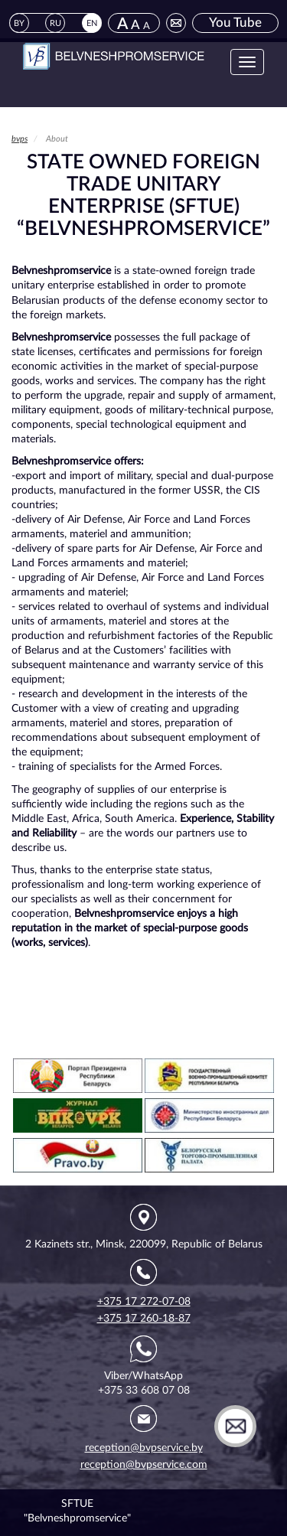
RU (55, 23)
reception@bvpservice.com (143, 1464)
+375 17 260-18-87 (144, 1318)
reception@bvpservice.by (144, 1448)
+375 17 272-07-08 (144, 1301)
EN (91, 23)
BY (19, 23)
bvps (19, 139)
